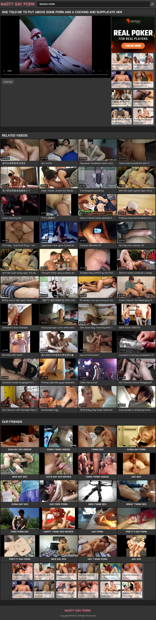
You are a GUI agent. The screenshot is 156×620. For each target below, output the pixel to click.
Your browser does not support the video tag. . (56, 47)
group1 (9, 81)
